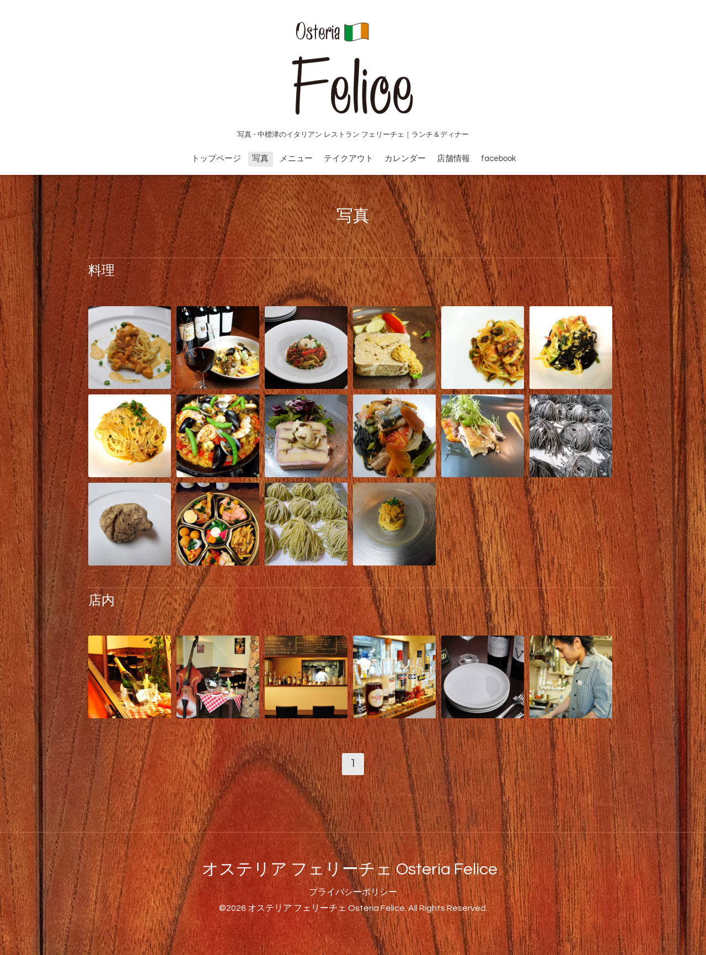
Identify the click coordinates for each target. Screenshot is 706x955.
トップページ (216, 158)
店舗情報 (453, 158)
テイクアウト (348, 158)
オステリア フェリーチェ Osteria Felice (350, 869)
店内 (101, 600)
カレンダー (405, 158)
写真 (260, 158)
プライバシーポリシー (353, 892)
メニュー (296, 158)
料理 (101, 271)
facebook (498, 158)
